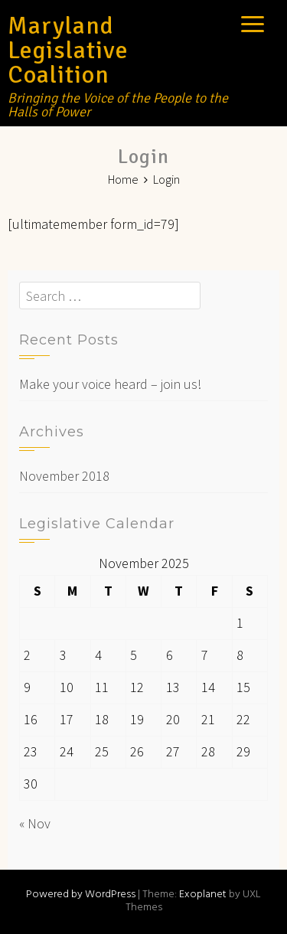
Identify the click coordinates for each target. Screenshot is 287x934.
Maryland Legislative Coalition (68, 50)
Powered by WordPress (80, 894)
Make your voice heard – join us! (110, 384)
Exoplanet (203, 894)
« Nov (35, 823)
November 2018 (64, 476)
